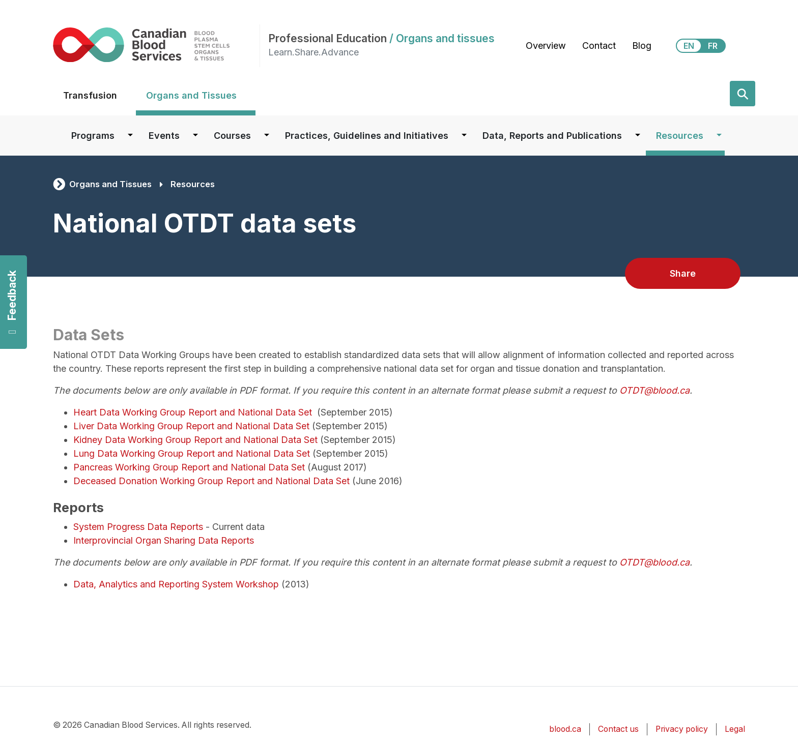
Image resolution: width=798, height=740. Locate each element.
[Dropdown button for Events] (195, 135)
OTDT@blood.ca (654, 390)
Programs (93, 135)
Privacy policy (682, 729)
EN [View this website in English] (688, 46)
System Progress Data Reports (138, 526)
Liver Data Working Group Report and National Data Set (192, 426)
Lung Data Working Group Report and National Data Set (192, 453)
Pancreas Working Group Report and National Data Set (190, 467)
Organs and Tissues (191, 95)
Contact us (618, 729)
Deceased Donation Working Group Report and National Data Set (211, 481)
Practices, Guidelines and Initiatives (366, 135)
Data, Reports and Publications (552, 135)
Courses (232, 135)
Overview (546, 45)
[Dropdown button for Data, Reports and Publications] (637, 135)
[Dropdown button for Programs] (130, 135)
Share (683, 273)
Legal (735, 729)
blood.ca (565, 729)
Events (164, 135)
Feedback (12, 302)
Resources (679, 135)
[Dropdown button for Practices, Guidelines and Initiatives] (464, 135)
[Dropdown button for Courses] (266, 135)
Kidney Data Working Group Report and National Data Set (196, 439)
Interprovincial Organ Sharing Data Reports (163, 540)
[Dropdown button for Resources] (719, 135)
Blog (641, 45)
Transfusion (90, 95)
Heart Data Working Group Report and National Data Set (194, 412)
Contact (599, 45)
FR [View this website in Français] (713, 46)
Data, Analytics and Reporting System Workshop (176, 584)
